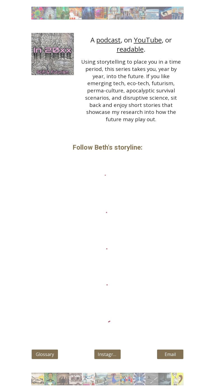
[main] (130, 79)
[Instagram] (107, 354)
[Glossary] (45, 354)
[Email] (170, 354)
